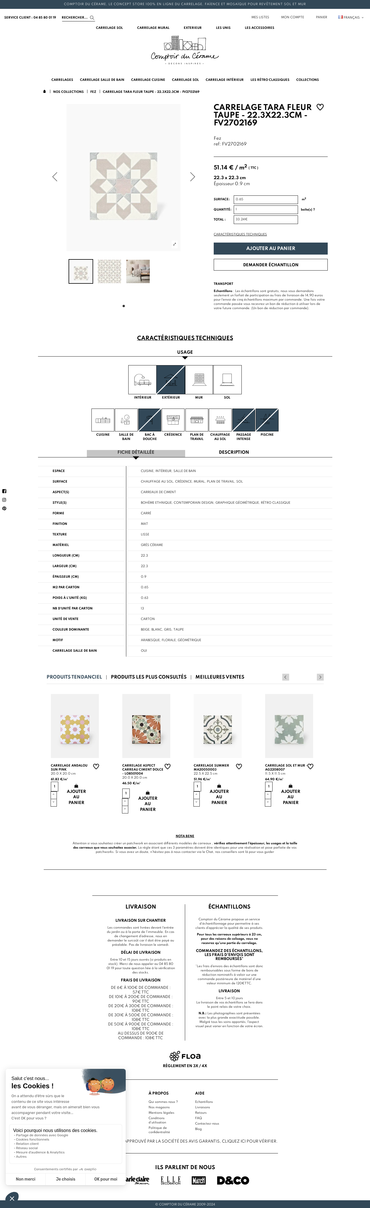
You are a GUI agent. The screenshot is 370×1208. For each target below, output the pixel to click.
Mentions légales (161, 1112)
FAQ (198, 1117)
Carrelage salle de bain (75, 650)
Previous (312, 676)
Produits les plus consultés (149, 676)
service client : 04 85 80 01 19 (30, 17)
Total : (220, 219)
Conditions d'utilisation (157, 1119)
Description (234, 452)
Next (320, 676)
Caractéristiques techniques (240, 234)
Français (351, 17)
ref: (217, 144)
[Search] (78, 17)
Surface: (222, 199)
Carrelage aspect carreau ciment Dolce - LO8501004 (142, 769)
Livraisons (202, 1106)
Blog (198, 1128)
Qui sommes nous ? (163, 1101)
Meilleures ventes (219, 676)
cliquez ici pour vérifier (249, 1141)
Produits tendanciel (74, 676)
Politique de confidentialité (159, 1129)
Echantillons (204, 1101)
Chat (209, 851)
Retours (201, 1112)
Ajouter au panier (270, 248)
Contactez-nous (207, 1123)
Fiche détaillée (135, 452)
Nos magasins (159, 1106)
